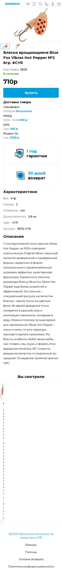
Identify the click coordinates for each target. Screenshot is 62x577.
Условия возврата (31, 559)
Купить (31, 93)
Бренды (31, 544)
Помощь (31, 552)
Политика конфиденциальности (31, 566)
